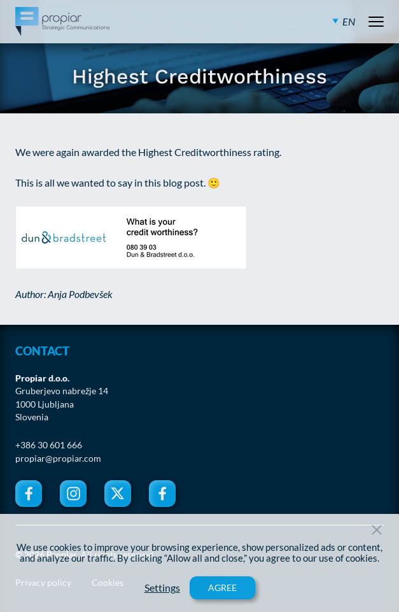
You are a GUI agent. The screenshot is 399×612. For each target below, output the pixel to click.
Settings (162, 588)
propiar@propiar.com (58, 458)
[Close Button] (377, 530)
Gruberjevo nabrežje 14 (61, 391)
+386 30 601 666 (48, 445)
